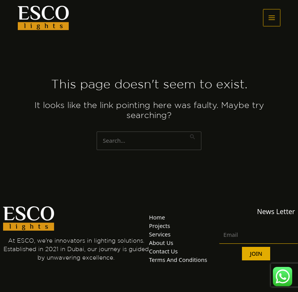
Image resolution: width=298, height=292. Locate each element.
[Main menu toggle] (271, 17)
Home (157, 217)
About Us (161, 242)
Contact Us (163, 251)
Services (160, 234)
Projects (159, 226)
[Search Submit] (193, 136)
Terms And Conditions (178, 259)
